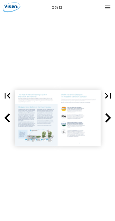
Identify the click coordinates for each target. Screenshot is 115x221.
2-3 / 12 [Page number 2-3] (57, 7)
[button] (7, 118)
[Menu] (107, 7)
